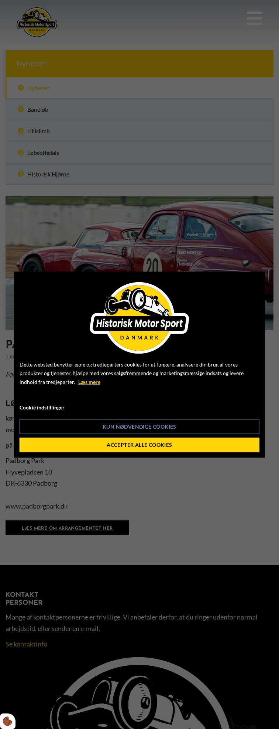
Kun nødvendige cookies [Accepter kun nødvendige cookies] (139, 426)
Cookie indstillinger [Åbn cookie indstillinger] (42, 407)
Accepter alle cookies (139, 445)
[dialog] (139, 364)
